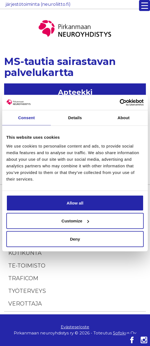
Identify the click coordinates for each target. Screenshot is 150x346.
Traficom (23, 278)
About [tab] (124, 117)
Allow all (75, 202)
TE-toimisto (26, 265)
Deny (75, 238)
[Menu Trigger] (144, 5)
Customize (75, 221)
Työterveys (27, 291)
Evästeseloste (75, 326)
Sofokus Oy (124, 333)
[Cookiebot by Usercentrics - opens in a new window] (120, 102)
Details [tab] (75, 117)
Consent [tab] (26, 117)
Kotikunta (24, 253)
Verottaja (25, 303)
